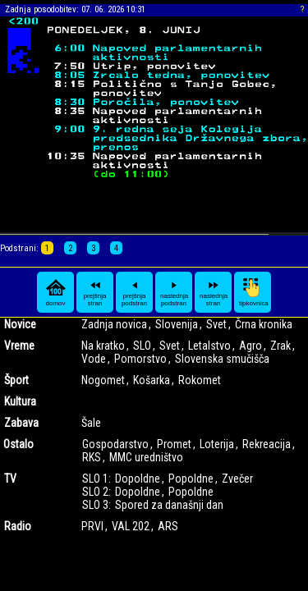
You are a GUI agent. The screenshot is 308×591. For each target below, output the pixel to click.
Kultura (20, 401)
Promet (174, 444)
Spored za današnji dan (169, 504)
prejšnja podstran (134, 292)
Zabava (21, 422)
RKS (91, 457)
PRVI (92, 526)
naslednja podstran (174, 292)
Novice (20, 324)
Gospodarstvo (115, 444)
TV (10, 478)
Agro (250, 345)
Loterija (217, 444)
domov (56, 292)
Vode (93, 358)
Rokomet (199, 380)
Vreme (19, 345)
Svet (216, 324)
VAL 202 (130, 526)
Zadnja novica (114, 324)
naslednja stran (214, 292)
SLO (142, 345)
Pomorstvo (140, 358)
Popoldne (191, 478)
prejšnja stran (94, 292)
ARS (168, 526)
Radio (18, 526)
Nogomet (103, 380)
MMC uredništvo (146, 457)
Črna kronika (263, 324)
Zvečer (237, 478)
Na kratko (103, 345)
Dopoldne (137, 478)
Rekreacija (266, 444)
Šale (91, 422)
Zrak (280, 345)
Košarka (151, 380)
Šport (16, 380)
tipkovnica (254, 292)
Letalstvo (209, 345)
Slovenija (176, 324)
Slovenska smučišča (222, 358)
